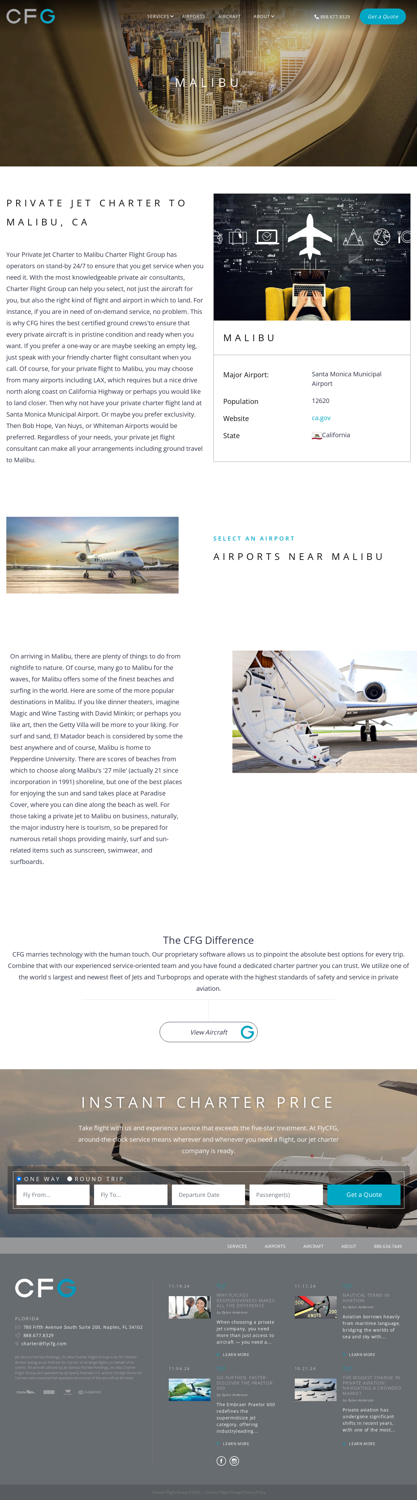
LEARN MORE (236, 1354)
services (237, 1246)
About (262, 16)
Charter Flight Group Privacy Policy (235, 1492)
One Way (42, 1179)
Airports (193, 16)
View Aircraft (208, 1032)
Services (158, 16)
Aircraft (229, 16)
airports (275, 1246)
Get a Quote (364, 1194)
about (348, 1246)
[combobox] (53, 1195)
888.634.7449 (388, 1246)
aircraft (313, 1246)
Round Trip (99, 1179)
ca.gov (321, 417)
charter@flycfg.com (44, 1343)
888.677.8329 (38, 1335)
